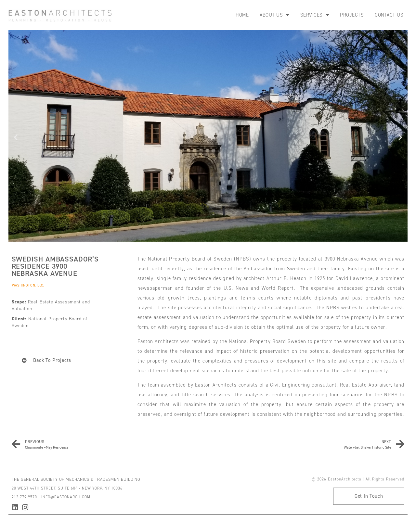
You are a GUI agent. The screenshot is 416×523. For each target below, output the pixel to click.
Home (242, 15)
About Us (274, 15)
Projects (352, 15)
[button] (16, 137)
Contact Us (389, 15)
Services (314, 15)
